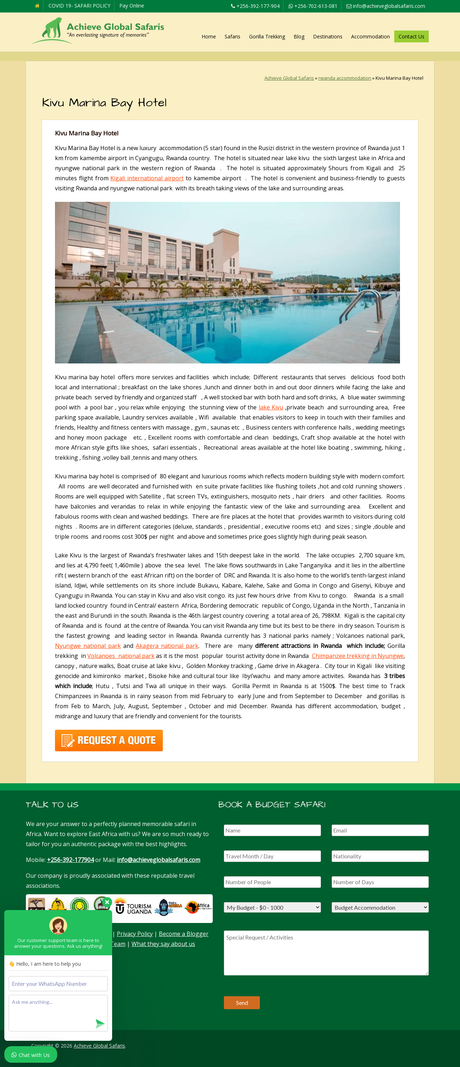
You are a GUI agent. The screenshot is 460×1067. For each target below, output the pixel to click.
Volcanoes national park (120, 656)
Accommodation (370, 36)
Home (209, 36)
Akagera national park (167, 646)
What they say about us (163, 944)
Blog (299, 36)
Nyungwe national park (88, 646)
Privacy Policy (135, 934)
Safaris (232, 36)
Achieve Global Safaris (289, 78)
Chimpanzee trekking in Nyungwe (358, 656)
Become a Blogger (183, 934)
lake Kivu (271, 407)
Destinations (327, 36)
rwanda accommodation (344, 78)
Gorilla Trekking (267, 36)
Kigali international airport (147, 178)
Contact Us (411, 36)
